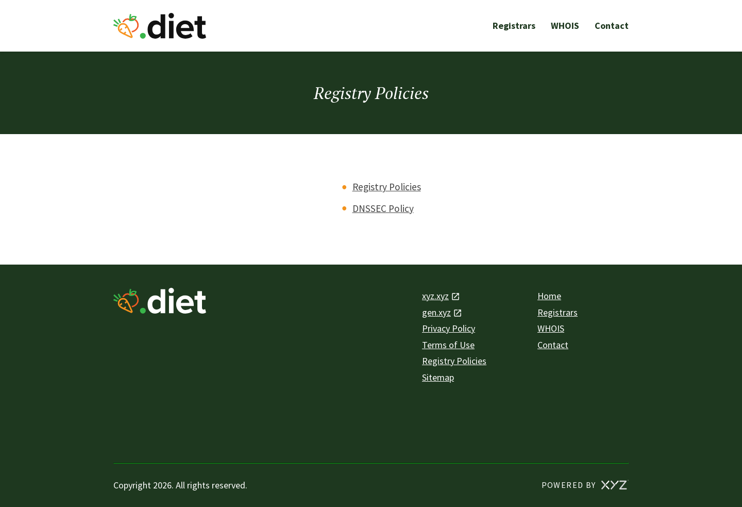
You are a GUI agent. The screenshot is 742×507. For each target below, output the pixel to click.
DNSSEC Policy (383, 208)
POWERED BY (585, 484)
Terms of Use (448, 345)
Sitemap (438, 377)
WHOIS (565, 25)
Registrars (514, 25)
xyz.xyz (435, 296)
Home (549, 296)
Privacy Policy (448, 328)
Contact (612, 25)
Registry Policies (386, 187)
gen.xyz (436, 312)
